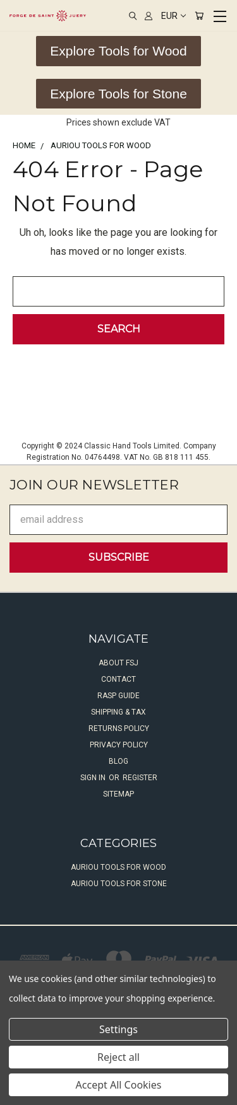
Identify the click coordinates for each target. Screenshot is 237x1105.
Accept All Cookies (119, 1085)
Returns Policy (118, 728)
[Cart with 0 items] (199, 16)
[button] (118, 51)
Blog (118, 761)
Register (140, 777)
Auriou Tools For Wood (118, 867)
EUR (173, 16)
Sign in (93, 777)
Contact (118, 679)
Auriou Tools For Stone (119, 883)
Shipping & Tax (118, 712)
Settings (118, 1029)
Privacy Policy (119, 744)
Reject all (118, 1057)
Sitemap (118, 794)
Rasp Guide (118, 695)
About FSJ (118, 662)
